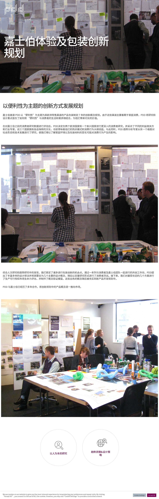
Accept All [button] (151, 495)
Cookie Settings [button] (139, 495)
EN (152, 10)
